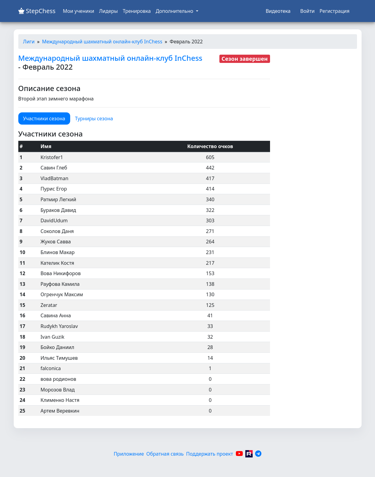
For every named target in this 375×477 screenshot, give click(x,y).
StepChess (37, 11)
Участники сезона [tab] (44, 118)
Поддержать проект (209, 453)
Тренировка (137, 11)
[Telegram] (258, 453)
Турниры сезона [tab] (94, 118)
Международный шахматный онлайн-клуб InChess (102, 41)
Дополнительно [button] (175, 11)
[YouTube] (239, 453)
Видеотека (278, 11)
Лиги (29, 41)
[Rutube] (249, 453)
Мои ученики (78, 11)
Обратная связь (165, 453)
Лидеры (108, 11)
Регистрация (334, 11)
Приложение (129, 453)
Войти (307, 11)
